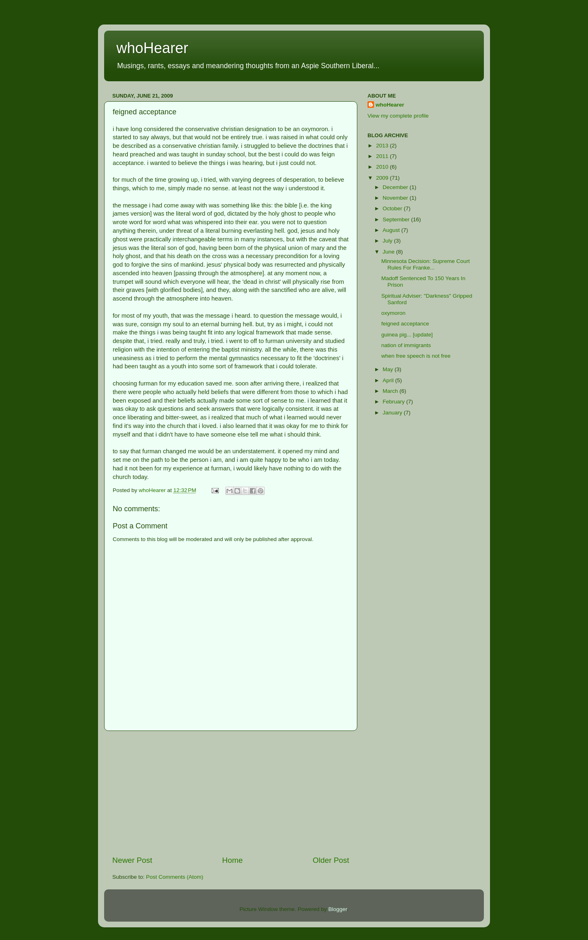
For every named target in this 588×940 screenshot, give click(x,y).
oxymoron (393, 313)
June (389, 252)
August (392, 230)
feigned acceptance (405, 324)
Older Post (331, 860)
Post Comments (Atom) (174, 877)
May (388, 369)
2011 (383, 156)
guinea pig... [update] (407, 335)
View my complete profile (398, 116)
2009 (383, 178)
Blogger (337, 909)
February (394, 402)
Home (232, 860)
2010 (383, 167)
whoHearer (152, 48)
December (396, 187)
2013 (383, 146)
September (397, 219)
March (391, 391)
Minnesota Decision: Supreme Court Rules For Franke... (425, 264)
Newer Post (132, 860)
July (388, 241)
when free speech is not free (416, 356)
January (393, 413)
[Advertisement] (230, 793)
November (396, 198)
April (389, 380)
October (393, 208)
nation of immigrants (406, 345)
